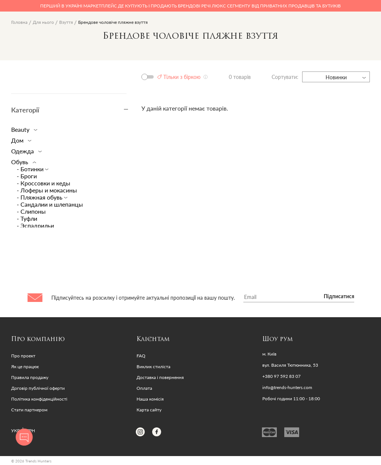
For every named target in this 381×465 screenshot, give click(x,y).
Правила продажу (29, 377)
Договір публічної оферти (38, 388)
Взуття (66, 22)
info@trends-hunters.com (287, 387)
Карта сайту (149, 410)
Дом (19, 140)
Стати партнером (29, 410)
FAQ (141, 356)
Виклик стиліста (153, 366)
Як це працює (25, 366)
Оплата (144, 388)
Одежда (25, 151)
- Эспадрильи (35, 225)
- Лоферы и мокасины (47, 190)
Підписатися (339, 296)
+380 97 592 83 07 (281, 376)
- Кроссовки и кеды (43, 183)
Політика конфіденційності (39, 399)
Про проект (23, 356)
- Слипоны (31, 211)
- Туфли (27, 218)
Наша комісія (150, 399)
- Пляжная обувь (40, 197)
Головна (19, 22)
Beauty (22, 129)
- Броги (27, 175)
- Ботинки (31, 168)
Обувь (22, 161)
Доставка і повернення (160, 377)
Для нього (43, 22)
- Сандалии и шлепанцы (50, 204)
